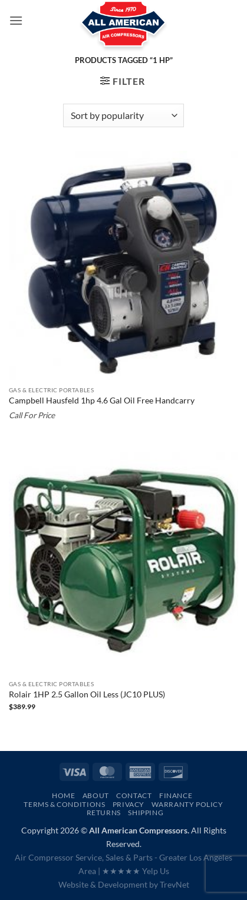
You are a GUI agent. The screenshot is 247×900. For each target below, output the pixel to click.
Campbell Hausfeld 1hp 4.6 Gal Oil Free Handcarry (102, 400)
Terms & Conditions (64, 804)
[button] (16, 20)
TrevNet (174, 884)
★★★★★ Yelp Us (135, 871)
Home (63, 795)
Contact (134, 795)
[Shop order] (123, 115)
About (96, 795)
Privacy (128, 804)
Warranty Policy (187, 804)
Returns (104, 812)
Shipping (145, 812)
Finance (175, 795)
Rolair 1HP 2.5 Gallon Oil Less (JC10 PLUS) (87, 694)
